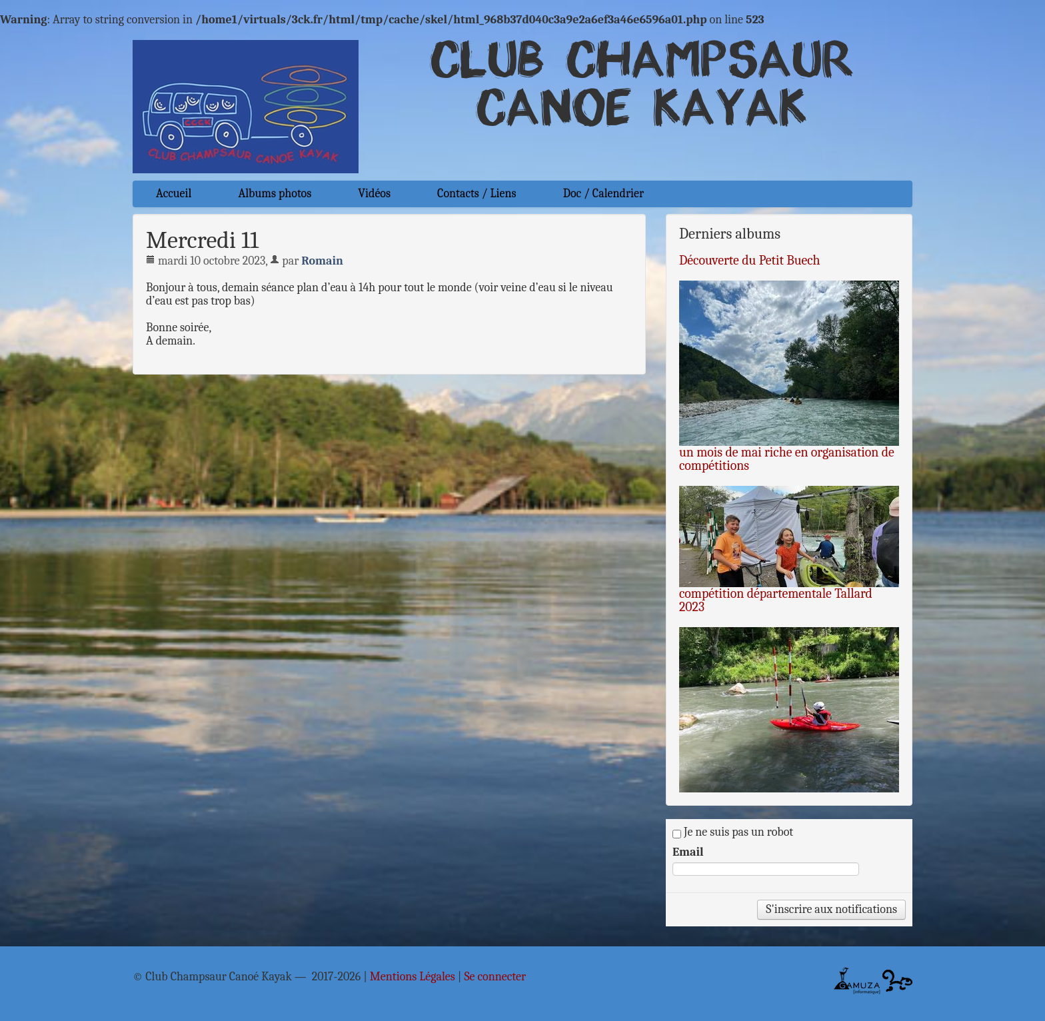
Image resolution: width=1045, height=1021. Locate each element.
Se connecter (495, 977)
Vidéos (374, 194)
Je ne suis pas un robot (732, 832)
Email (688, 852)
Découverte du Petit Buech (749, 260)
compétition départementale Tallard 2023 (775, 600)
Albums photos (274, 194)
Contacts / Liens (477, 194)
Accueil (173, 194)
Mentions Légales (412, 977)
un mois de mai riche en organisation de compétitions (786, 459)
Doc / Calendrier (603, 194)
